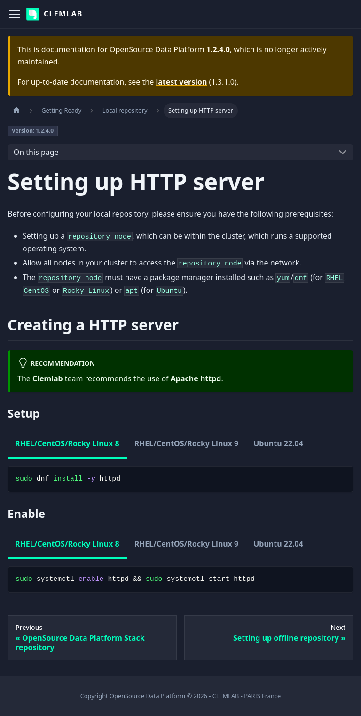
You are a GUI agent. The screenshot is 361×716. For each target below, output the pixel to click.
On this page (36, 152)
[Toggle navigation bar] (15, 14)
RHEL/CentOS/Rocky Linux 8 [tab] (67, 443)
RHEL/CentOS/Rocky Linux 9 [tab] (186, 443)
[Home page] (16, 110)
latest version (181, 82)
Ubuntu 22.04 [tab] (278, 443)
